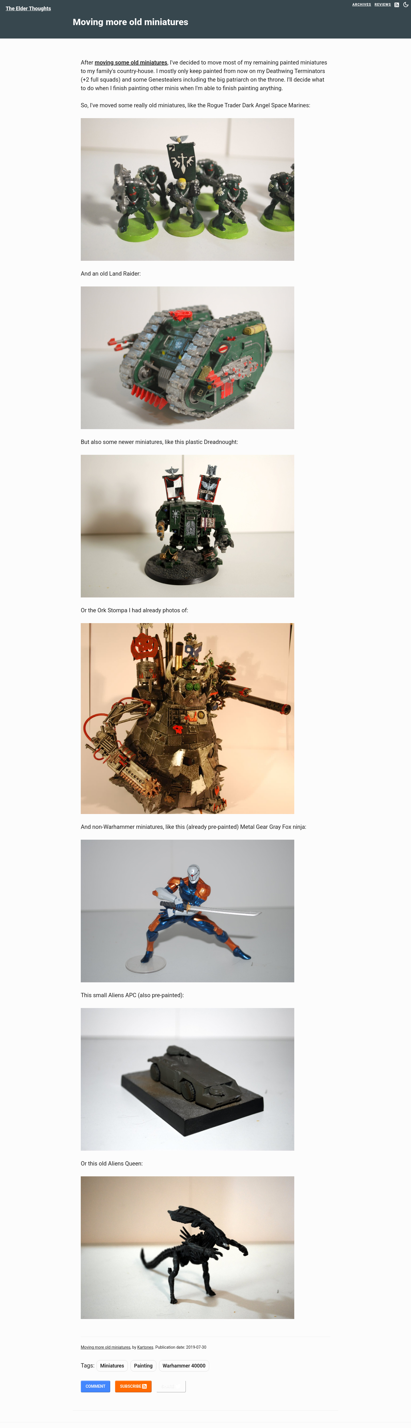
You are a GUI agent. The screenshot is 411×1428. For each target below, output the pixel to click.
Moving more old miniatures (105, 1347)
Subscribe (133, 1386)
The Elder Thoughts (28, 8)
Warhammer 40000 (184, 1366)
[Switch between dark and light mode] (406, 4)
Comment (96, 1386)
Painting (143, 1366)
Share (171, 1386)
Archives (361, 5)
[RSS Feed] (397, 5)
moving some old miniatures (131, 62)
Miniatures (112, 1366)
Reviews (382, 5)
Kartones (145, 1347)
